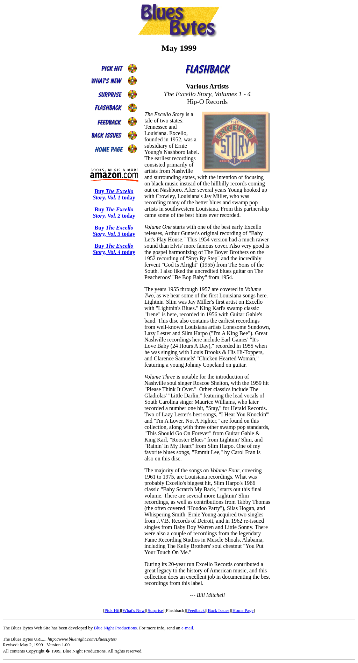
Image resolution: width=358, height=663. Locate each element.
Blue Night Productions (115, 627)
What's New (134, 610)
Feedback (196, 610)
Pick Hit (112, 610)
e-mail (187, 627)
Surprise (155, 610)
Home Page (242, 610)
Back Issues (218, 610)
